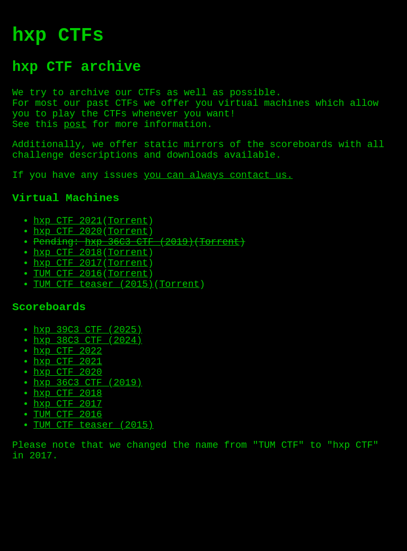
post (75, 139)
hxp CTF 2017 (67, 298)
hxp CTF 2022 (67, 399)
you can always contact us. (218, 197)
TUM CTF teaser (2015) (93, 323)
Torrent (128, 247)
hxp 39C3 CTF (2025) (87, 373)
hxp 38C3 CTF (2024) (87, 386)
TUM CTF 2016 (67, 310)
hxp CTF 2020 (67, 260)
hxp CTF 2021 (67, 247)
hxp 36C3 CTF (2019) (139, 272)
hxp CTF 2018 (67, 285)
